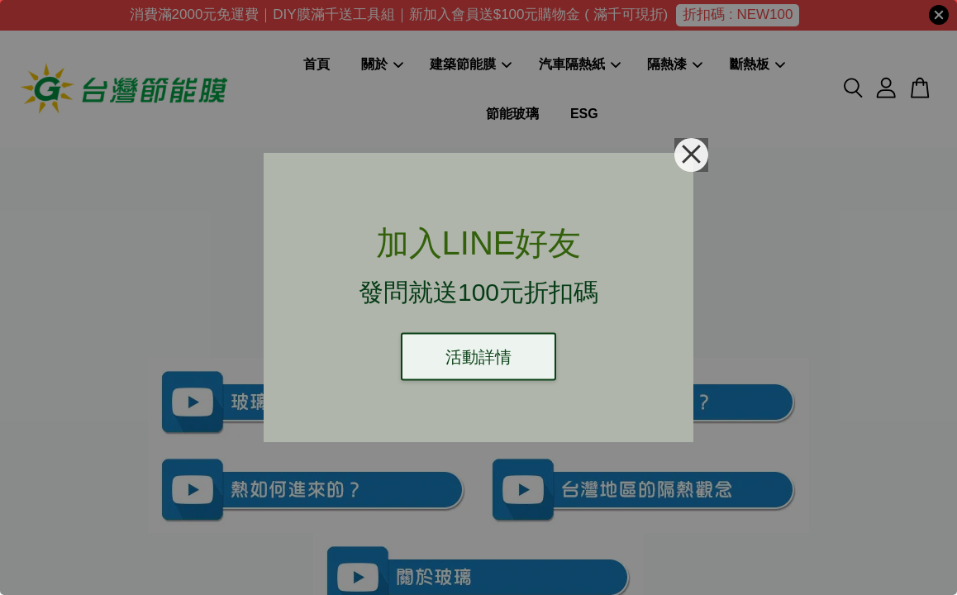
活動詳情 (478, 357)
